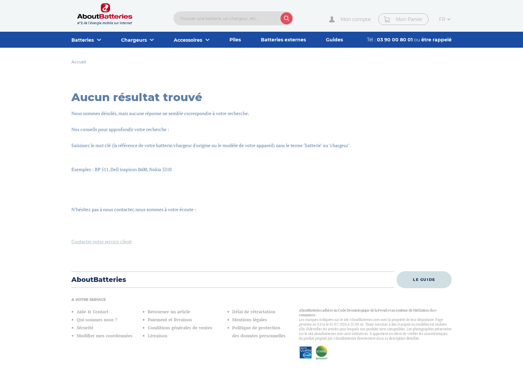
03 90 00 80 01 (395, 40)
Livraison (157, 336)
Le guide (424, 279)
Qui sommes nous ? (97, 320)
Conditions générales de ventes (180, 328)
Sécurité (85, 328)
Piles (235, 40)
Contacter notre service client (101, 241)
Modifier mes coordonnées (104, 336)
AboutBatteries (98, 280)
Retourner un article (169, 312)
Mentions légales (249, 320)
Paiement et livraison (170, 320)
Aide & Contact (92, 312)
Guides (334, 40)
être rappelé (436, 40)
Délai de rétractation (253, 312)
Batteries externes (283, 40)
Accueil (78, 61)
